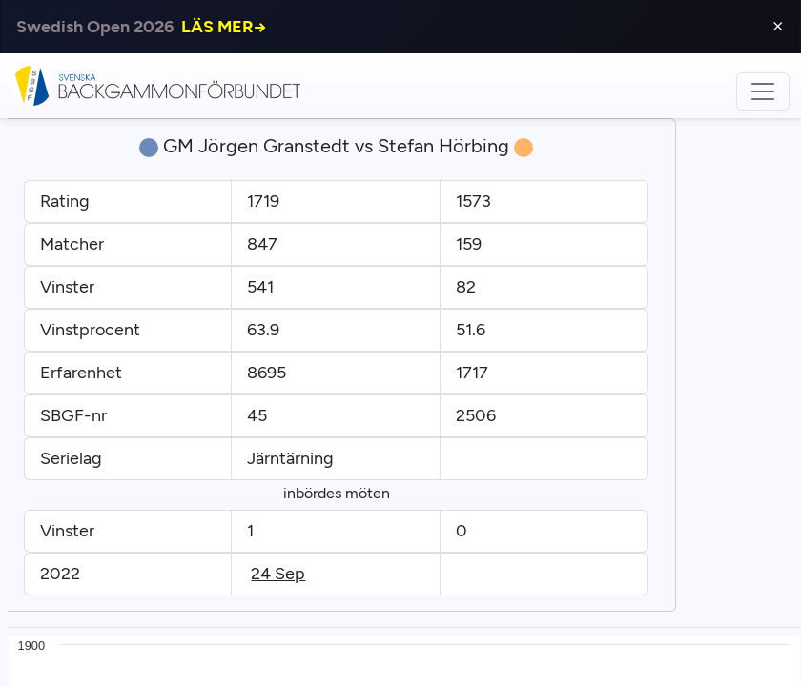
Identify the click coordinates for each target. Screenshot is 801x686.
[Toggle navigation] (763, 91)
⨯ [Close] (777, 26)
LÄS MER (224, 26)
